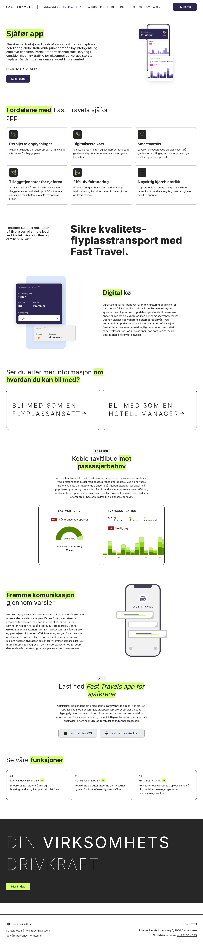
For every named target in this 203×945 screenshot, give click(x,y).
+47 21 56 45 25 (187, 935)
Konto (187, 6)
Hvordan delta (73, 6)
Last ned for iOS (80, 737)
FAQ (141, 6)
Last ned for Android (125, 737)
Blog (133, 6)
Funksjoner (50, 6)
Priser (123, 6)
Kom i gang (153, 6)
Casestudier (94, 6)
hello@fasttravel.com (37, 930)
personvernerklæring (29, 935)
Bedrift (112, 6)
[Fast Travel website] (19, 7)
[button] (23, 924)
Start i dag (18, 890)
